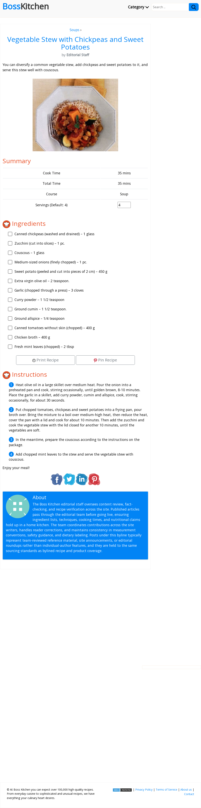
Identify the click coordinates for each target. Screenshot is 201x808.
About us (186, 789)
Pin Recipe (105, 360)
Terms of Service (166, 789)
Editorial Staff (63, 497)
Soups (74, 29)
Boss (25, 6)
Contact (189, 794)
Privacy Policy (144, 789)
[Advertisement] (75, 614)
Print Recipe (45, 360)
